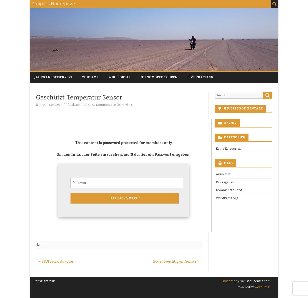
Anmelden (223, 174)
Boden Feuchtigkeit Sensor (176, 261)
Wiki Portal (119, 77)
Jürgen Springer (50, 105)
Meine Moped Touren (158, 77)
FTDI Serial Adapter (56, 261)
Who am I (90, 77)
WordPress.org (227, 198)
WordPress (262, 287)
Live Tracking (200, 77)
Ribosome (227, 281)
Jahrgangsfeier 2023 (53, 77)
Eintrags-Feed (226, 182)
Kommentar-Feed (229, 190)
